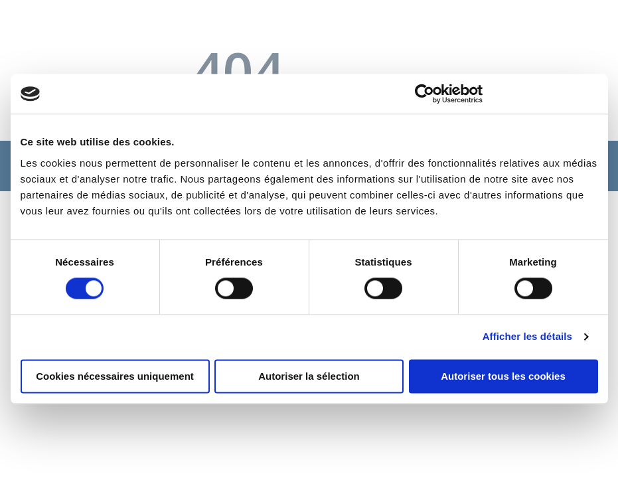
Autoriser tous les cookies (503, 376)
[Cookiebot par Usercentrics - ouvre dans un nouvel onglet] (424, 94)
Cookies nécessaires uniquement (115, 376)
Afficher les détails (527, 337)
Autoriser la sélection (309, 376)
